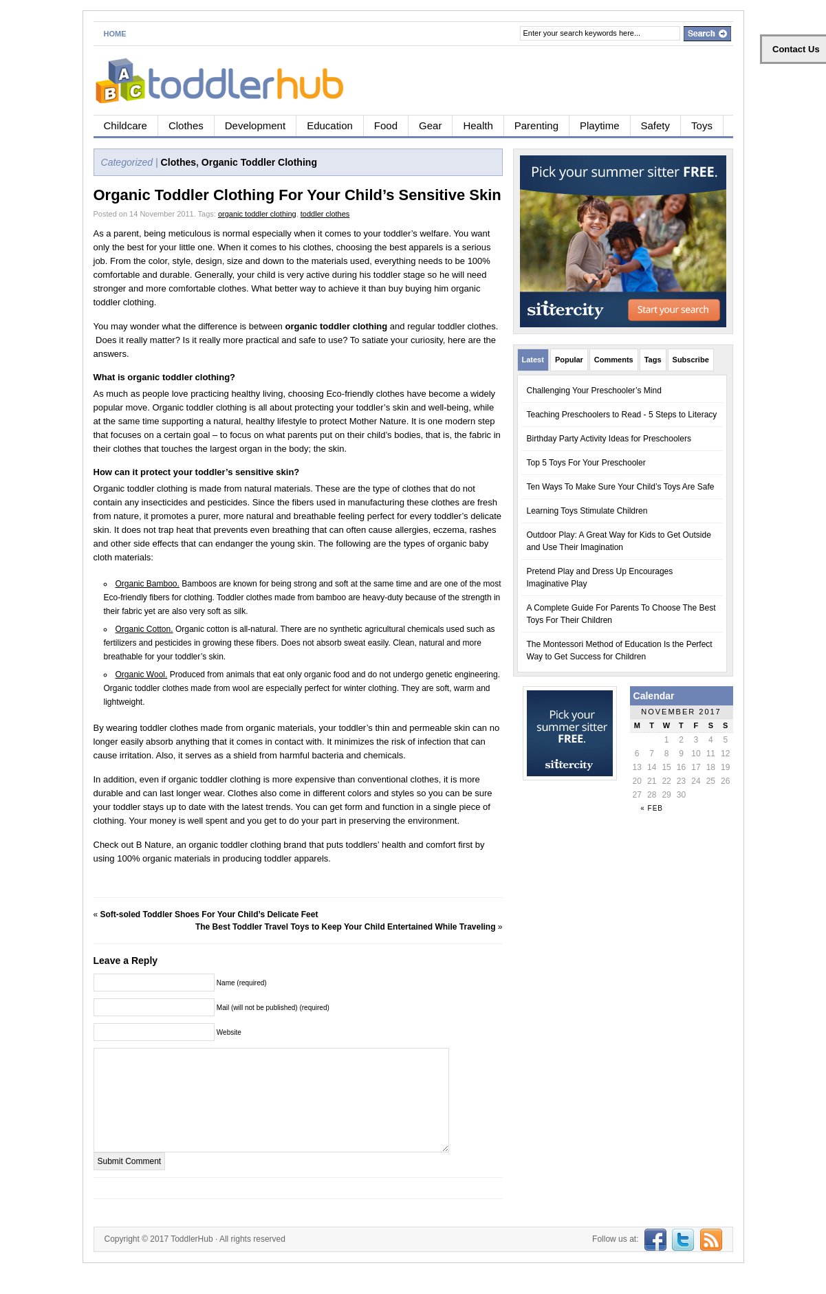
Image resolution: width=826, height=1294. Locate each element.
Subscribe (691, 359)
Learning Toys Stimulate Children (587, 511)
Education (330, 125)
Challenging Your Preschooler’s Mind (594, 390)
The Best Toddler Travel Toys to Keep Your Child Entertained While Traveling (345, 927)
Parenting (536, 125)
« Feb (651, 808)
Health (477, 125)
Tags (653, 359)
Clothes (186, 125)
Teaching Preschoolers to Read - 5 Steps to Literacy (622, 414)
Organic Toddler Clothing (259, 162)
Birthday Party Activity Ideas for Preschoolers (609, 438)
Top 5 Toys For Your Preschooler (586, 463)
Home (115, 34)
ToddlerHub (192, 1259)
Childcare (125, 125)
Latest (533, 359)
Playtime (600, 125)
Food (386, 125)
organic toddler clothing (257, 214)
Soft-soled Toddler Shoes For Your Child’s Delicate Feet (209, 914)
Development (255, 125)
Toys (702, 125)
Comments (613, 359)
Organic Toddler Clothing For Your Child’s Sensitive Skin (297, 195)
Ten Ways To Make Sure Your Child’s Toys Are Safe (621, 487)
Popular (569, 359)
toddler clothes (325, 214)
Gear (430, 125)
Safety (656, 125)
